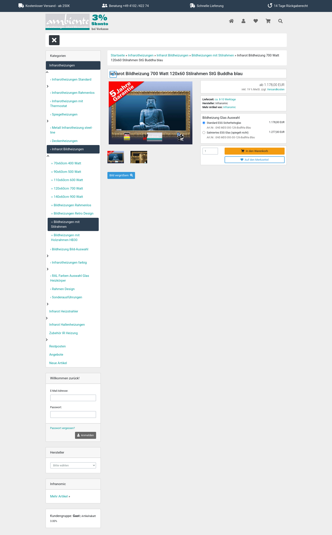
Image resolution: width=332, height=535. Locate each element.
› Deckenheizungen (64, 141)
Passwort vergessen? (62, 428)
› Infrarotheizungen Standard (71, 79)
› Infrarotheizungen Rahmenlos (72, 93)
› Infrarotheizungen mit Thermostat (66, 103)
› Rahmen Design (62, 289)
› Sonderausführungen (66, 297)
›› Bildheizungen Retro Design (72, 213)
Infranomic (229, 107)
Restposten (57, 346)
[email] (73, 398)
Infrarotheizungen (62, 65)
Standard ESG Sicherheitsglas (224, 122)
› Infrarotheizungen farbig (68, 262)
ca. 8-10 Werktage (225, 99)
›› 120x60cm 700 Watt (67, 188)
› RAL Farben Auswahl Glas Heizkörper (69, 278)
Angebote (56, 355)
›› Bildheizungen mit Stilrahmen (65, 224)
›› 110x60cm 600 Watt (67, 180)
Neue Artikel (58, 363)
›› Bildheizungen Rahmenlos (71, 205)
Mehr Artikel (59, 496)
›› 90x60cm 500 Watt (66, 172)
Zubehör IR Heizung (63, 333)
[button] (243, 21)
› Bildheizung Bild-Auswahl (69, 249)
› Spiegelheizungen (64, 114)
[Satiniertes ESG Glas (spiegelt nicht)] (203, 132)
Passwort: (56, 407)
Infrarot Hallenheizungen (67, 325)
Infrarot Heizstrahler (63, 311)
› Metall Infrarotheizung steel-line (71, 130)
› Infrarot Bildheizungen (67, 149)
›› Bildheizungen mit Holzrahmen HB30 (65, 237)
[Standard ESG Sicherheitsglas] (203, 122)
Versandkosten (276, 89)
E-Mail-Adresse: (59, 390)
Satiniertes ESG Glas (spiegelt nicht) (228, 132)
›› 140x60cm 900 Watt (67, 197)
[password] (73, 414)
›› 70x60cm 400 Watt (66, 163)
